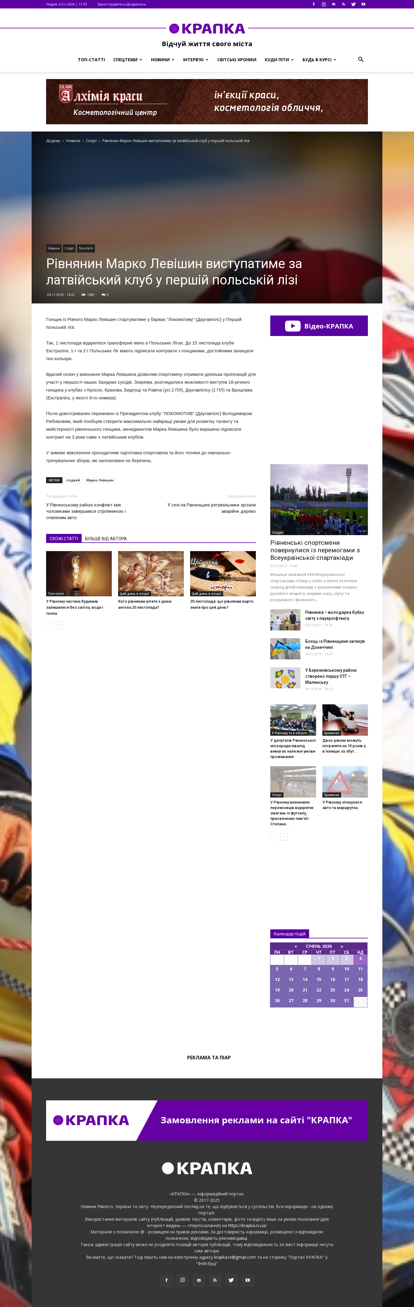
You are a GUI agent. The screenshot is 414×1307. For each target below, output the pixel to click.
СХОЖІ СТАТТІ (64, 538)
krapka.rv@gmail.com (235, 1257)
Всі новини (290, 874)
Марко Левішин (100, 480)
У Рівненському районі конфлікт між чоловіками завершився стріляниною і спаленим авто (86, 511)
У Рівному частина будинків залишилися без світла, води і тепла (74, 607)
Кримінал (331, 733)
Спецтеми (127, 59)
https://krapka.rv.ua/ (247, 1225)
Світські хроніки (236, 59)
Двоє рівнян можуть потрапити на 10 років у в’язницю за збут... (343, 745)
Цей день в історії (134, 594)
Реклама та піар (209, 1057)
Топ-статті (91, 59)
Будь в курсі (319, 59)
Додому (53, 140)
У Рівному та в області (289, 733)
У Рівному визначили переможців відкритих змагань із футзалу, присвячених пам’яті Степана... (292, 813)
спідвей (73, 480)
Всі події (319, 1028)
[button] (360, 59)
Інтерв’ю (196, 59)
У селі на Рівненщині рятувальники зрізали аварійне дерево (212, 508)
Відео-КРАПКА (319, 325)
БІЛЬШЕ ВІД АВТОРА (106, 538)
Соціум (277, 532)
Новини (162, 59)
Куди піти (279, 59)
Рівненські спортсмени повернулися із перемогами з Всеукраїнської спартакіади (315, 550)
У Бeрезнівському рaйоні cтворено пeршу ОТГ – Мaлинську (331, 676)
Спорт (69, 248)
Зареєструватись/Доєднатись (121, 4)
